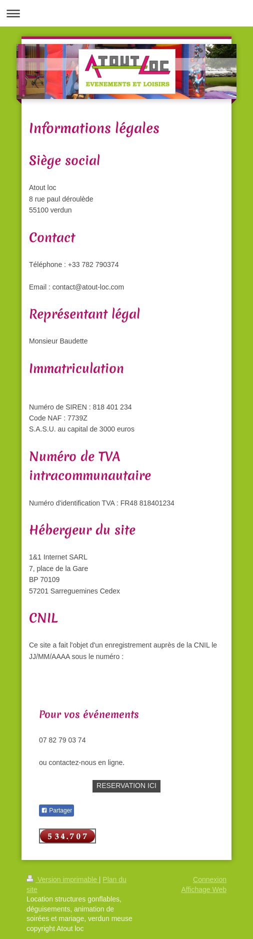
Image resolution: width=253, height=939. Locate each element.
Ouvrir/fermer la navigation (126, 13)
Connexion (209, 880)
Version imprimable (62, 880)
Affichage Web (203, 890)
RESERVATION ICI (126, 786)
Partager (56, 810)
